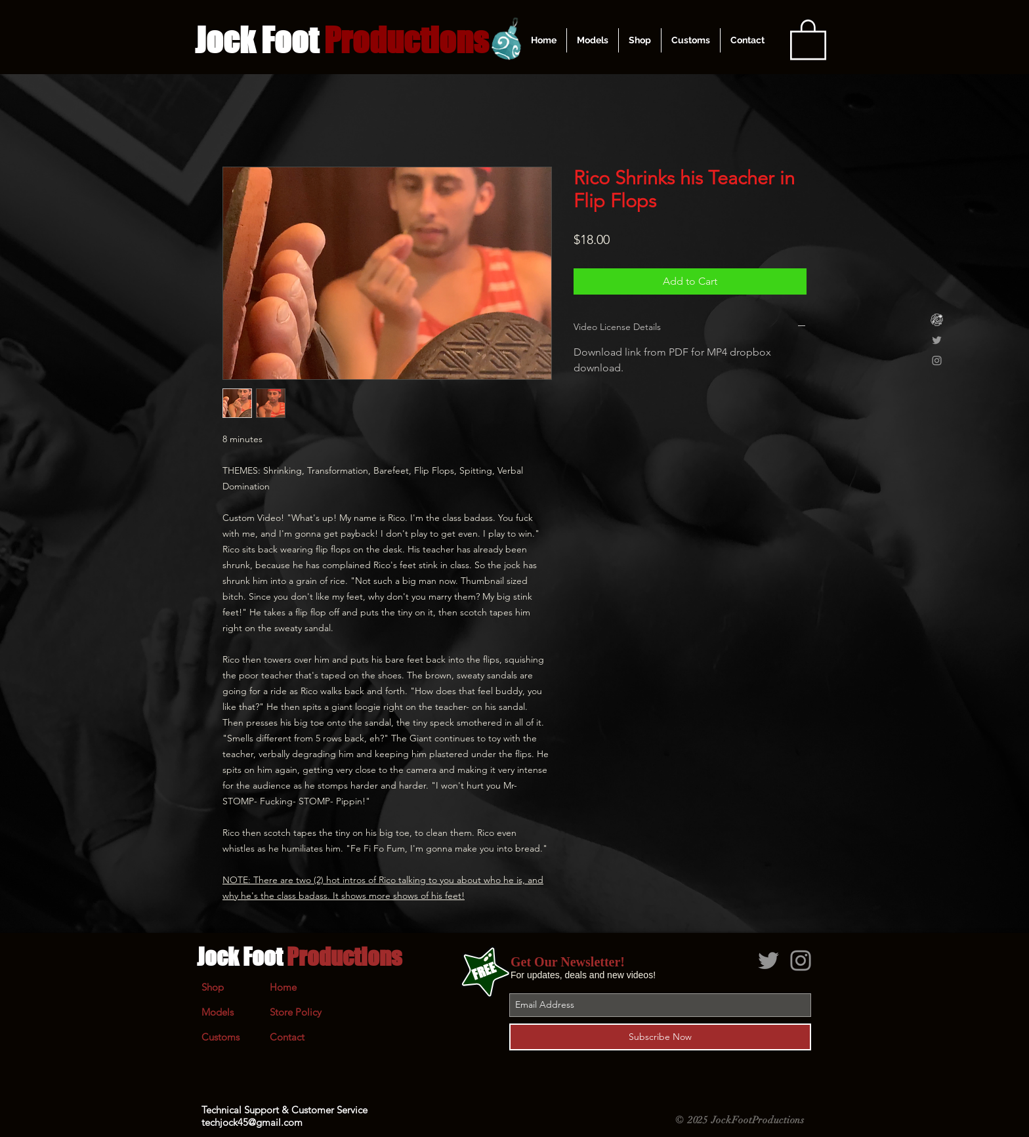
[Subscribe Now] (660, 1036)
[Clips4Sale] (937, 320)
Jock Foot (299, 956)
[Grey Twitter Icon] (937, 340)
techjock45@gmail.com (252, 1122)
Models (217, 1012)
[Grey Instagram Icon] (937, 360)
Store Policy (296, 1012)
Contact (287, 1037)
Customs (220, 1037)
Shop (212, 987)
